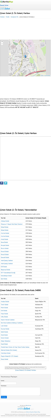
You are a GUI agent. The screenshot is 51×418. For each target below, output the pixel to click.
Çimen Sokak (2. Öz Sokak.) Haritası (25, 370)
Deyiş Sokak (4, 359)
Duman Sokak (5, 329)
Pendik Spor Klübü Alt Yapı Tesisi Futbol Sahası (15, 347)
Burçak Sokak (5, 245)
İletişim (35, 412)
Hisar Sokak (4, 314)
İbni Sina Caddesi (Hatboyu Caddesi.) (12, 323)
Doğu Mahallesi (5, 341)
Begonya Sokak (5, 270)
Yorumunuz (3, 386)
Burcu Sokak (4, 248)
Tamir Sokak (4, 304)
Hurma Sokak (5, 233)
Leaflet (42, 75)
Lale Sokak (4, 326)
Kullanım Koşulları (30, 412)
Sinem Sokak (5, 338)
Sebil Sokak (4, 332)
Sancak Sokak (5, 257)
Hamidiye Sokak (5, 353)
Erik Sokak (4, 311)
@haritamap (28, 405)
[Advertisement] (25, 29)
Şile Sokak (4, 279)
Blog (39, 412)
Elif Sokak (4, 267)
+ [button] (2, 42)
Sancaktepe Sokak (6, 276)
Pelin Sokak (4, 308)
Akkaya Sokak (5, 221)
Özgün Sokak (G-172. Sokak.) (9, 356)
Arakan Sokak (5, 301)
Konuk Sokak (5, 251)
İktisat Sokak (4, 227)
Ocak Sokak (4, 335)
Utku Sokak (4, 317)
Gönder (4, 397)
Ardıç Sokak (4, 239)
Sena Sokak (4, 242)
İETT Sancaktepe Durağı (8, 273)
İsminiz (2, 380)
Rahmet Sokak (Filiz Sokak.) (9, 350)
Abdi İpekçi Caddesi (7, 260)
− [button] (2, 44)
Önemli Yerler (4, 5)
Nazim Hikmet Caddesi (7, 320)
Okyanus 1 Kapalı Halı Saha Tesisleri (11, 224)
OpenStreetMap (47, 75)
